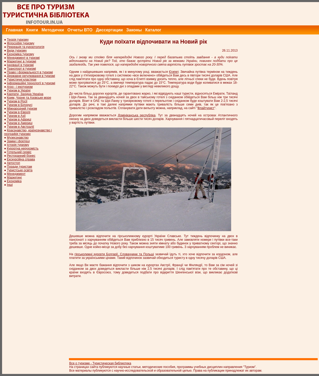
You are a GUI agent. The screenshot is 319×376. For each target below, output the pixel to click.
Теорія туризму (18, 39)
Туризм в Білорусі (19, 105)
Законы (134, 30)
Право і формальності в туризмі (30, 72)
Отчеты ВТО (80, 30)
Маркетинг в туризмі (21, 61)
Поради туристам (19, 166)
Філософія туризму (20, 43)
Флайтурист (205, 108)
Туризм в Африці (19, 119)
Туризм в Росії (17, 101)
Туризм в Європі (18, 112)
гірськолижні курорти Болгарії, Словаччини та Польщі (114, 254)
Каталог (153, 30)
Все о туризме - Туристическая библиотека (100, 363)
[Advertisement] (224, 13)
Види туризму (17, 50)
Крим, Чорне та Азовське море (29, 98)
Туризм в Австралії (20, 127)
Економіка (14, 181)
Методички (52, 30)
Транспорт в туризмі (21, 68)
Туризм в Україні (19, 90)
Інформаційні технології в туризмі (31, 83)
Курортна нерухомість (23, 148)
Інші (10, 185)
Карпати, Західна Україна (25, 94)
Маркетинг (14, 177)
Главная (14, 30)
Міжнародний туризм (22, 108)
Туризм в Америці (20, 123)
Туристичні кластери (21, 79)
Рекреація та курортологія (25, 47)
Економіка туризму (20, 54)
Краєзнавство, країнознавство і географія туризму (28, 132)
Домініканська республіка (136, 115)
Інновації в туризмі (20, 65)
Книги (32, 30)
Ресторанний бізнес (21, 156)
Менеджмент (16, 174)
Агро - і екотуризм (20, 87)
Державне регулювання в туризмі (31, 76)
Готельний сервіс (19, 152)
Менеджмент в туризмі (23, 58)
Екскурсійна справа (21, 159)
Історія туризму (18, 145)
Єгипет (174, 72)
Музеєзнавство (18, 137)
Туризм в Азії (16, 116)
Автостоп (13, 163)
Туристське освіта (20, 170)
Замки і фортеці (18, 141)
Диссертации (109, 30)
